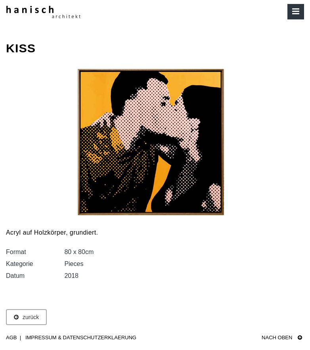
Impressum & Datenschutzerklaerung (80, 337)
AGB (11, 337)
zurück (26, 317)
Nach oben (282, 337)
